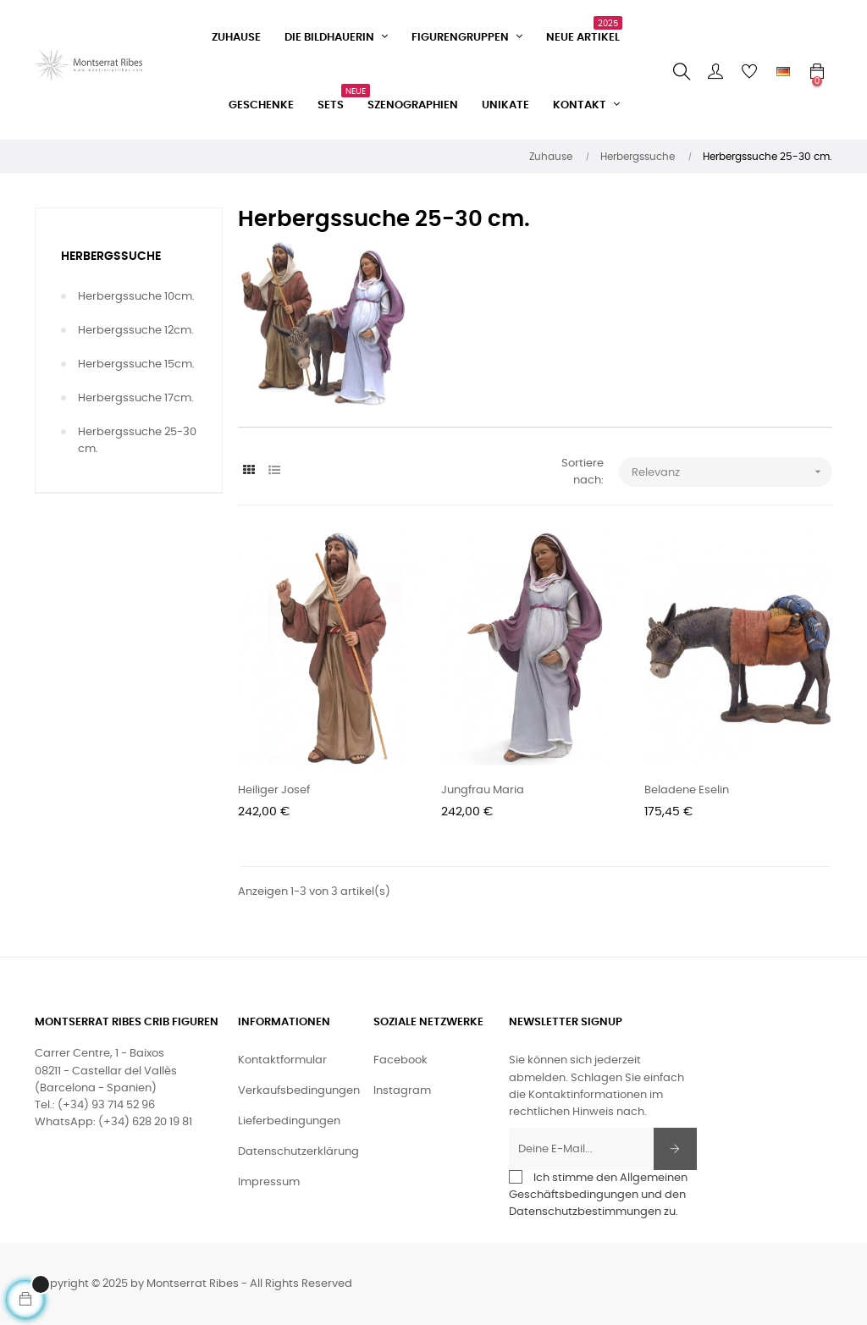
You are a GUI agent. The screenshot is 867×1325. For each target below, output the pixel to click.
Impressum (269, 1182)
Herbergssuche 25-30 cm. (137, 441)
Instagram (402, 1090)
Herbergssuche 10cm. (136, 296)
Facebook (400, 1060)
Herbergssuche (111, 256)
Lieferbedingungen (289, 1121)
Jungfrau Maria (482, 790)
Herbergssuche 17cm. (136, 398)
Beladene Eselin (686, 790)
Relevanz (732, 472)
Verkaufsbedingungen (299, 1090)
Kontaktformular (282, 1060)
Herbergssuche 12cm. (136, 330)
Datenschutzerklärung (298, 1151)
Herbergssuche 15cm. (136, 364)
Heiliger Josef (274, 790)
